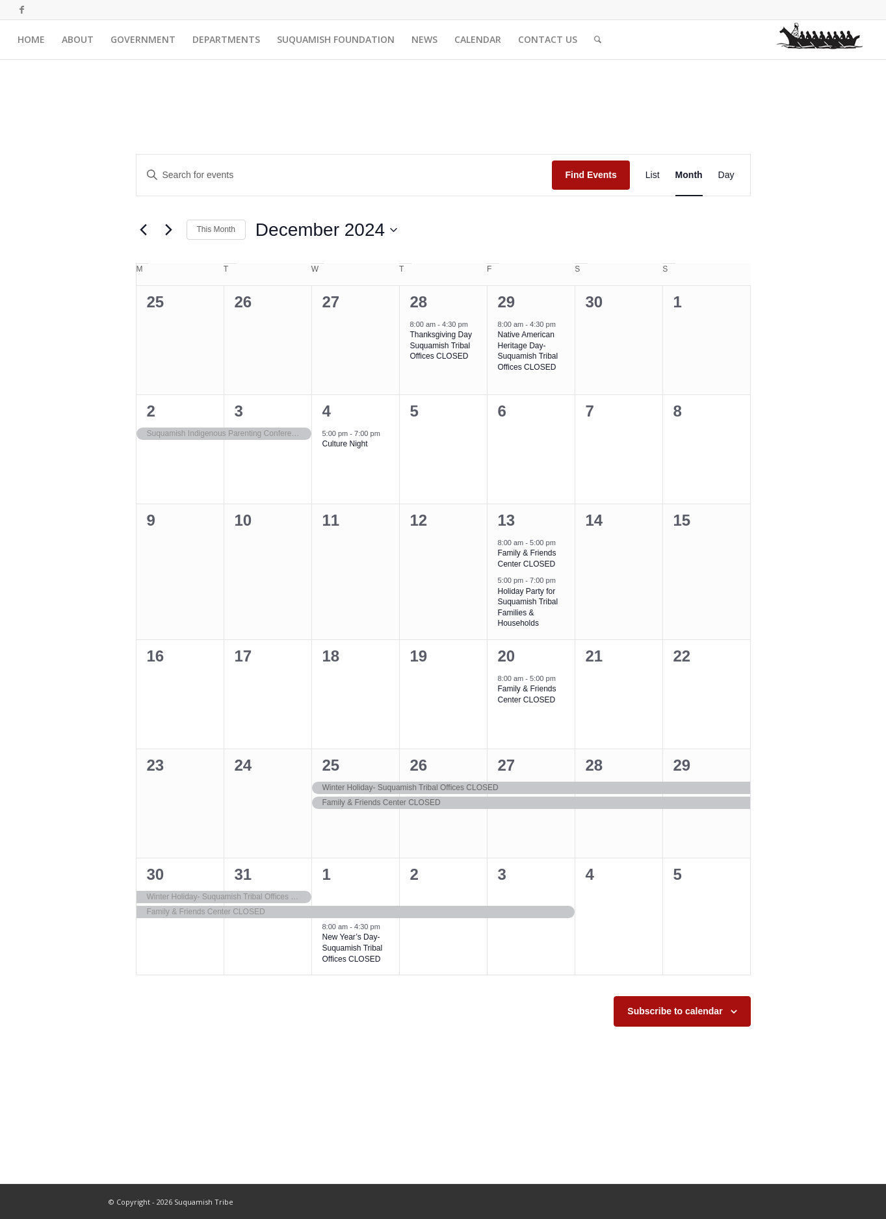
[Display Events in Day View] (726, 175)
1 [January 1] (326, 874)
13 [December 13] (506, 520)
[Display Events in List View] (652, 175)
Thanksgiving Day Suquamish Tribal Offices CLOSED (441, 345)
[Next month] (169, 230)
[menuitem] (31, 39)
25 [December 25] (331, 765)
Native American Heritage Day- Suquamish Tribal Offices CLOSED (528, 351)
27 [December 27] (506, 765)
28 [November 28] (419, 302)
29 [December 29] (682, 765)
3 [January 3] (502, 874)
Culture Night (345, 443)
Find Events (590, 175)
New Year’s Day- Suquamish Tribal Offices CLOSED (352, 947)
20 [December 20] (506, 656)
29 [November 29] (506, 302)
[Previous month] (143, 230)
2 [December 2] (151, 411)
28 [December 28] (594, 765)
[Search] (598, 39)
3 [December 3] (239, 411)
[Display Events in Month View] (689, 175)
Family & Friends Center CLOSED (527, 558)
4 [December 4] (326, 411)
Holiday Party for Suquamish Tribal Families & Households (528, 607)
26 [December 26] (419, 765)
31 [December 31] (243, 874)
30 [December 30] (155, 874)
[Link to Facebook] (21, 9)
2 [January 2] (414, 874)
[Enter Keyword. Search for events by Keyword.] (345, 175)
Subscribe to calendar (674, 1011)
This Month (216, 229)
